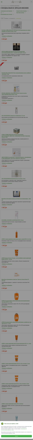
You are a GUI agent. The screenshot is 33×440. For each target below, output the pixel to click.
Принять (16, 436)
